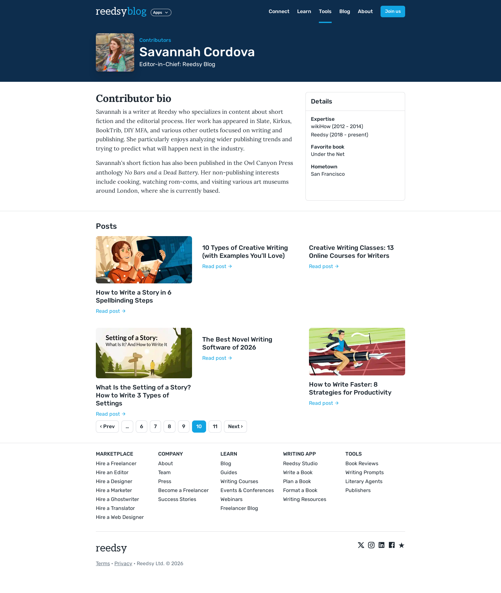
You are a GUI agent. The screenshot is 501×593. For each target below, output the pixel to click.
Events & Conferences (247, 490)
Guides (228, 472)
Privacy (123, 563)
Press (164, 481)
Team (164, 472)
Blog (344, 11)
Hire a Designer (114, 481)
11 (215, 426)
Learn (304, 11)
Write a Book (297, 472)
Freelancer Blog (239, 508)
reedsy (111, 548)
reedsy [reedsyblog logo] (121, 11)
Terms (103, 563)
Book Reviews (361, 463)
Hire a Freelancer (116, 463)
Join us (393, 11)
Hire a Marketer (114, 490)
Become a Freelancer (183, 490)
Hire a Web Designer (120, 517)
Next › (235, 426)
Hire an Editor (112, 472)
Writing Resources (304, 499)
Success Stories (177, 499)
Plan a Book (297, 481)
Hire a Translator (115, 508)
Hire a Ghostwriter (117, 499)
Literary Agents (363, 481)
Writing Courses (239, 481)
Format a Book (300, 490)
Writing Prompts (364, 472)
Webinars (231, 499)
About (365, 11)
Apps (161, 12)
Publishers (358, 490)
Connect (279, 11)
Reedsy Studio (300, 463)
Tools (325, 11)
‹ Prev (107, 426)
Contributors (155, 40)
